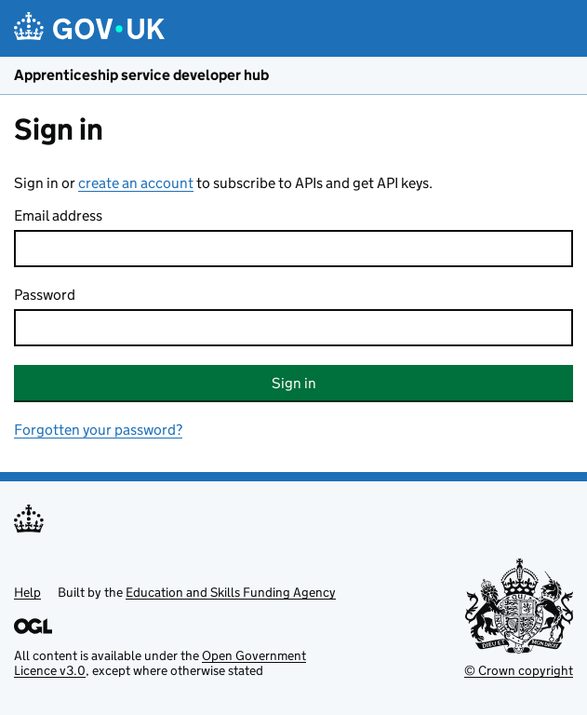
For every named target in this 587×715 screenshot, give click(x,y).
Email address (58, 215)
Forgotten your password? (98, 429)
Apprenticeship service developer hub (141, 75)
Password (44, 295)
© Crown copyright (518, 670)
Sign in (294, 383)
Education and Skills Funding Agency (231, 592)
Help (27, 592)
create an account (135, 183)
